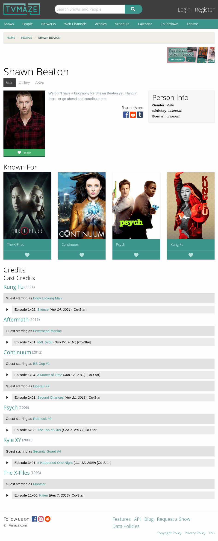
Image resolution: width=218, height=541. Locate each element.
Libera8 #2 (41, 386)
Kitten (43, 495)
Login (184, 9)
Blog (148, 519)
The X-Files (15, 244)
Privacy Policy (195, 533)
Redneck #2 (42, 419)
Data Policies (125, 526)
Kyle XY (12, 440)
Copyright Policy (169, 533)
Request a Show (173, 519)
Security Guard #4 (47, 451)
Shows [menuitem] (9, 24)
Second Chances (50, 397)
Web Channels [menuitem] (75, 24)
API (137, 519)
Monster (39, 484)
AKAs (39, 83)
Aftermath (16, 319)
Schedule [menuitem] (122, 24)
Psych (120, 244)
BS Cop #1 (41, 364)
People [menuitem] (27, 24)
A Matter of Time (49, 375)
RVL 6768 (45, 342)
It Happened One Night (55, 463)
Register (205, 9)
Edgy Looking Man (47, 298)
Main (9, 83)
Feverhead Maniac (47, 331)
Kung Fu (177, 244)
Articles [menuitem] (101, 24)
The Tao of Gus (49, 430)
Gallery (24, 83)
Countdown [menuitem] (169, 24)
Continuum (70, 244)
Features (121, 519)
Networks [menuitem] (48, 24)
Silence (43, 309)
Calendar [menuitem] (145, 24)
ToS (212, 533)
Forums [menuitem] (192, 24)
